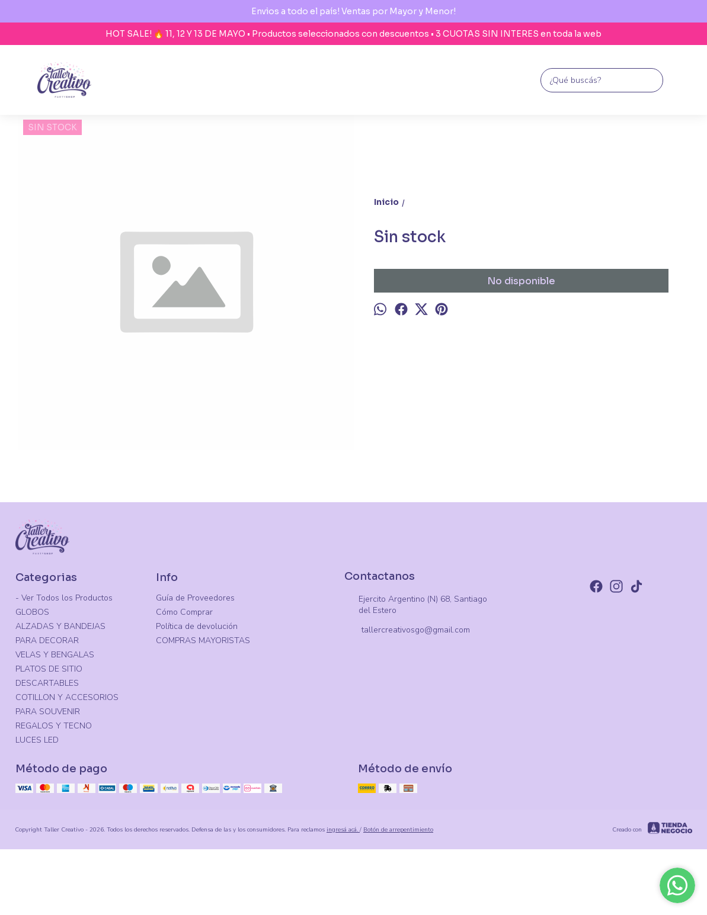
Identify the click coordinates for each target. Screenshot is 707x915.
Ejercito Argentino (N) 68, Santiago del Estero (415, 604)
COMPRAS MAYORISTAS (203, 640)
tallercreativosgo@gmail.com (407, 631)
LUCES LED (37, 740)
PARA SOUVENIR (47, 711)
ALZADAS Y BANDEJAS (60, 626)
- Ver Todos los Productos (64, 597)
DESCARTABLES (47, 683)
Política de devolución (197, 626)
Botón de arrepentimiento (398, 830)
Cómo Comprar (184, 612)
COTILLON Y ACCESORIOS (67, 697)
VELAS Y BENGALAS (54, 654)
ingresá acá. (343, 830)
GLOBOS (32, 612)
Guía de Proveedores (195, 597)
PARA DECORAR (47, 640)
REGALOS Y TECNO (53, 725)
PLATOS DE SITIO (48, 669)
